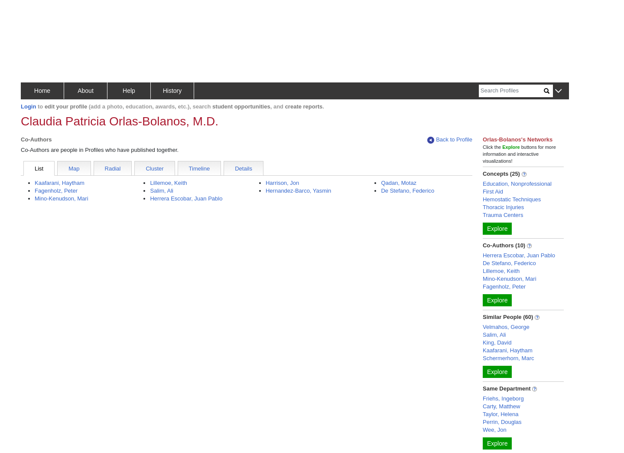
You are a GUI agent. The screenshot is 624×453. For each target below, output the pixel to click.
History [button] (172, 90)
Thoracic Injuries (503, 207)
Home (42, 90)
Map (73, 168)
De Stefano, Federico (407, 190)
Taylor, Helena (500, 414)
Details (243, 168)
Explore (497, 228)
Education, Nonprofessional (517, 184)
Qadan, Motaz (398, 183)
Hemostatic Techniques (512, 199)
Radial (113, 168)
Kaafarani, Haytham (59, 183)
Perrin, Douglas (502, 422)
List (39, 168)
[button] (558, 91)
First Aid (493, 191)
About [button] (86, 90)
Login (28, 106)
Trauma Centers (503, 215)
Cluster (154, 168)
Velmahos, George (506, 327)
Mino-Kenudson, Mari (61, 198)
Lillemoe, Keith (168, 183)
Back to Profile (449, 140)
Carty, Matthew (501, 406)
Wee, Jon (495, 430)
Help (129, 90)
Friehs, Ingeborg (503, 398)
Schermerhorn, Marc (508, 358)
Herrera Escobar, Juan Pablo (186, 198)
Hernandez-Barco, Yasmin (298, 190)
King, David (497, 342)
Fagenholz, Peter (56, 190)
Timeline (199, 168)
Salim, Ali (161, 190)
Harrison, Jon (282, 183)
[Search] (511, 91)
